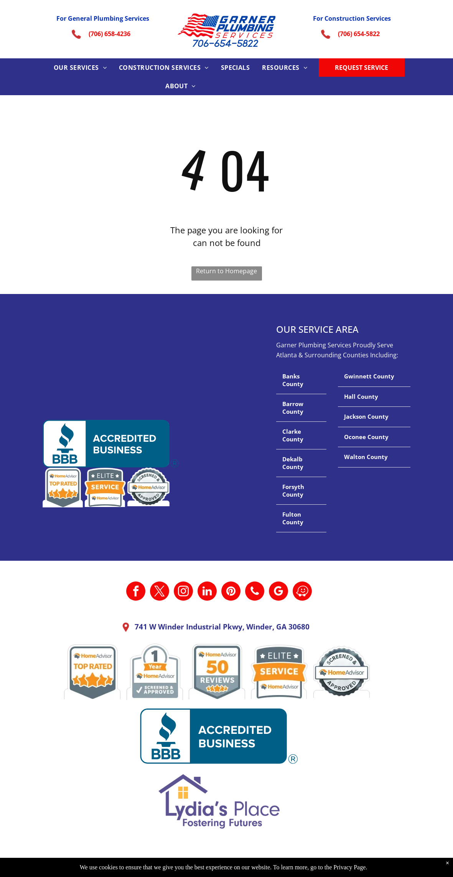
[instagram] (183, 592)
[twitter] (159, 592)
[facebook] (135, 592)
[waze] (302, 592)
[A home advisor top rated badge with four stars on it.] (92, 672)
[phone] (254, 592)
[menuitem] (80, 67)
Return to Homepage (226, 271)
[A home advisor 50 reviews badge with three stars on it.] (217, 672)
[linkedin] (207, 592)
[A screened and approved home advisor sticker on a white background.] (341, 672)
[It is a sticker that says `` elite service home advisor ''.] (279, 672)
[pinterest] (231, 592)
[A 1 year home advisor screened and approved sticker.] (154, 672)
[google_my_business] (278, 592)
